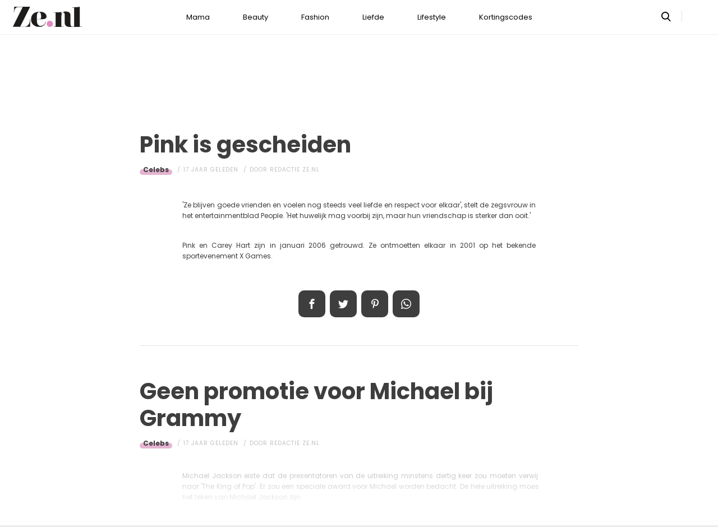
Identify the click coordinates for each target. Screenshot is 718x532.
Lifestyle (431, 17)
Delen (311, 303)
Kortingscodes (505, 17)
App (406, 303)
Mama (198, 17)
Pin (374, 303)
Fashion (315, 17)
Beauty (255, 17)
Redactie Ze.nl (295, 169)
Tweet (343, 303)
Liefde (373, 17)
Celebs (156, 169)
